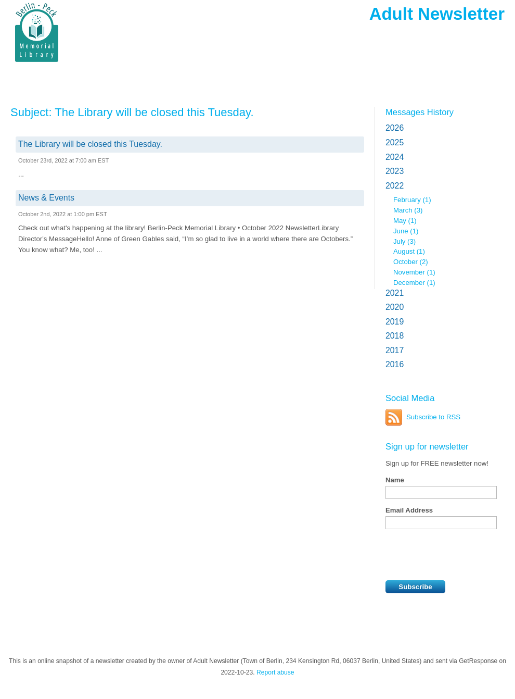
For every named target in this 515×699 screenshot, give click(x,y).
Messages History (419, 112)
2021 (394, 293)
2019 (394, 321)
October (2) (410, 262)
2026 (394, 127)
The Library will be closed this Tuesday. (90, 144)
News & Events (46, 197)
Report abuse (275, 672)
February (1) (412, 200)
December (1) (414, 282)
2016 (394, 364)
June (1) (405, 231)
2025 (394, 142)
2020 (394, 307)
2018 (394, 335)
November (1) (414, 272)
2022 (394, 185)
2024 (394, 157)
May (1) (405, 220)
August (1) (409, 251)
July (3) (404, 241)
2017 (394, 350)
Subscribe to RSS (433, 417)
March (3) (407, 210)
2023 (394, 171)
